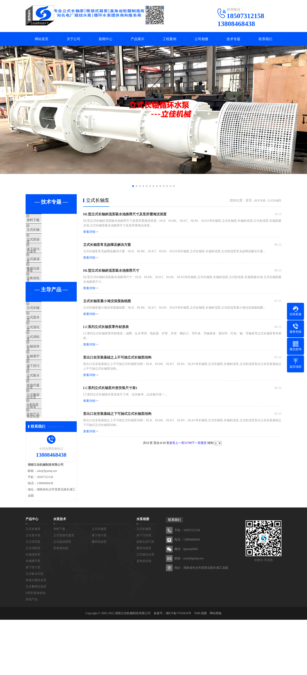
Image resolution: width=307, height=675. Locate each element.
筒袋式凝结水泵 (47, 429)
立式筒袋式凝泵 (47, 245)
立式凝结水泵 (145, 609)
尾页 (204, 443)
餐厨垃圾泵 (44, 283)
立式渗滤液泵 (45, 270)
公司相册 (201, 39)
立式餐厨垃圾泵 (47, 441)
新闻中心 (105, 39)
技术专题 (233, 39)
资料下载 (42, 220)
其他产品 (42, 466)
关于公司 (73, 39)
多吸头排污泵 (145, 597)
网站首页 (41, 39)
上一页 (179, 443)
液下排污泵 (44, 258)
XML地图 (200, 668)
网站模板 (216, 668)
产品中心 (32, 574)
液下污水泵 (143, 590)
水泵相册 (142, 574)
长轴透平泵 (44, 391)
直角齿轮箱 (44, 295)
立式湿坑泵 (44, 353)
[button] (133, 186)
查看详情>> (90, 231)
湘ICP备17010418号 (178, 668)
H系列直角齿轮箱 (48, 454)
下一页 (196, 443)
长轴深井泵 (44, 378)
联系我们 (265, 39)
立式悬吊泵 (44, 341)
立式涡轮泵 (44, 366)
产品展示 (137, 39)
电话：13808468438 (187, 594)
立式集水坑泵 (45, 416)
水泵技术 (59, 574)
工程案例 (169, 39)
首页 (249, 200)
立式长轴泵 (44, 233)
